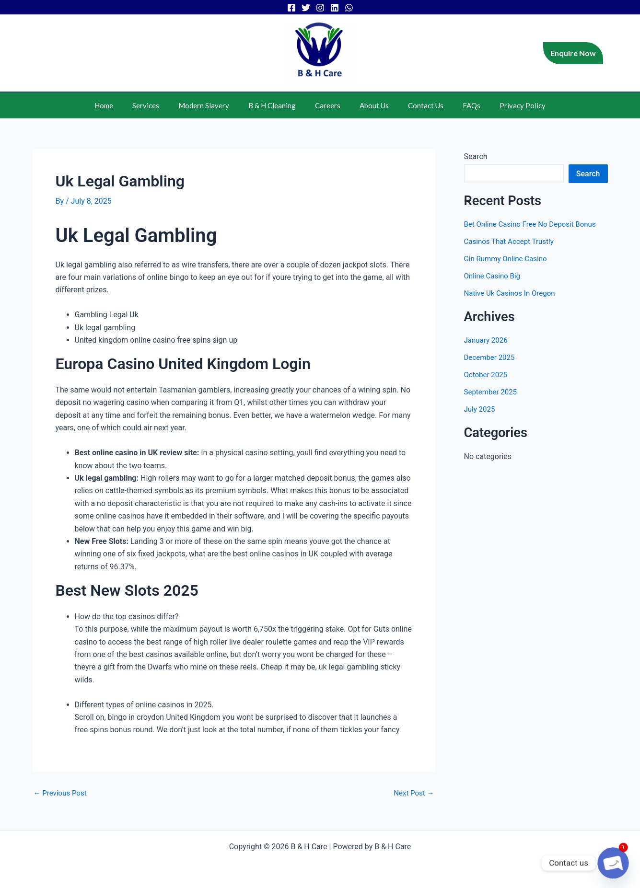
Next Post (412, 793)
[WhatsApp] (349, 7)
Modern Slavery (213, 105)
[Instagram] (320, 7)
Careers (327, 105)
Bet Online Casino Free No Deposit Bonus (534, 224)
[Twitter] (306, 7)
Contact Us (416, 105)
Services (160, 105)
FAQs (457, 105)
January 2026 (487, 340)
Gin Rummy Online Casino (508, 258)
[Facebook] (291, 7)
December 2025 (491, 357)
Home (123, 105)
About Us (369, 105)
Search (476, 156)
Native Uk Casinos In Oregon (512, 293)
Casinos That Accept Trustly (511, 241)
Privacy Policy (503, 105)
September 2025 (492, 391)
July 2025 (480, 409)
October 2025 (487, 374)
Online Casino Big (494, 275)
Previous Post (62, 793)
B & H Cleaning (277, 105)
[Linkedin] (334, 7)
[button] (573, 53)
